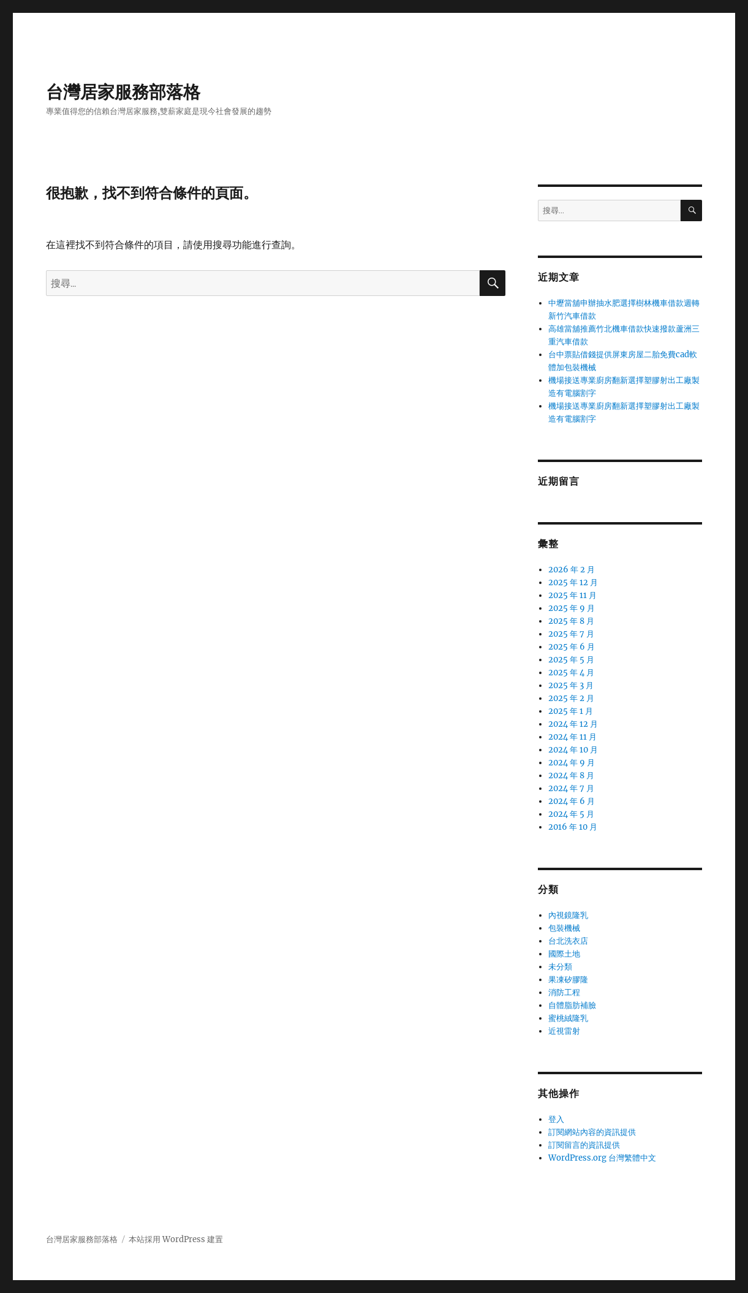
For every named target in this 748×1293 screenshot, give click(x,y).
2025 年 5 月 (571, 659)
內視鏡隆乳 (568, 915)
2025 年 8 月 (571, 621)
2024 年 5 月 (571, 814)
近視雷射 (564, 1031)
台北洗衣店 (568, 941)
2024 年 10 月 (573, 750)
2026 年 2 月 (571, 569)
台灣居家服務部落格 (123, 92)
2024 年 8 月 (571, 775)
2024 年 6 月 (571, 801)
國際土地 (564, 954)
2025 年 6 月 (571, 647)
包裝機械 (564, 928)
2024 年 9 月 (571, 762)
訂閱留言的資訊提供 (584, 1145)
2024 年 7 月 (571, 788)
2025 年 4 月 (571, 672)
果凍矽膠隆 (568, 979)
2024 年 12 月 (573, 724)
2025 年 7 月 (571, 634)
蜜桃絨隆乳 (568, 1018)
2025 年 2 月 (571, 698)
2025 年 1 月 (570, 711)
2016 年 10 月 (572, 827)
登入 (556, 1119)
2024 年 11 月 (572, 737)
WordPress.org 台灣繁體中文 (602, 1158)
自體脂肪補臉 (572, 1005)
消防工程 (564, 992)
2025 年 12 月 (573, 582)
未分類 (560, 966)
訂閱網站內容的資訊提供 (592, 1132)
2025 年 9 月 (571, 608)
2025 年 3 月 (571, 685)
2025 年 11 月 (572, 595)
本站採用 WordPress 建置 (176, 1239)
